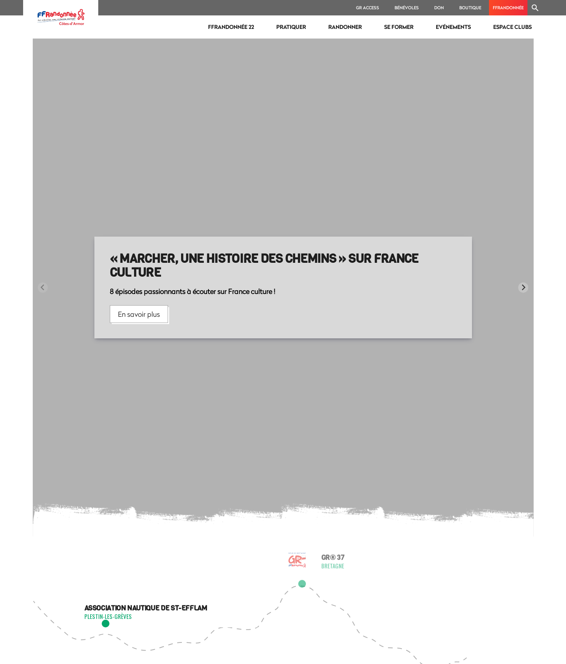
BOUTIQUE (470, 7)
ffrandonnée (508, 7)
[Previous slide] (43, 287)
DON (439, 7)
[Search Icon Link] (535, 7)
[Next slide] (523, 287)
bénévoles (407, 7)
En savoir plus (139, 314)
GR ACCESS (367, 7)
